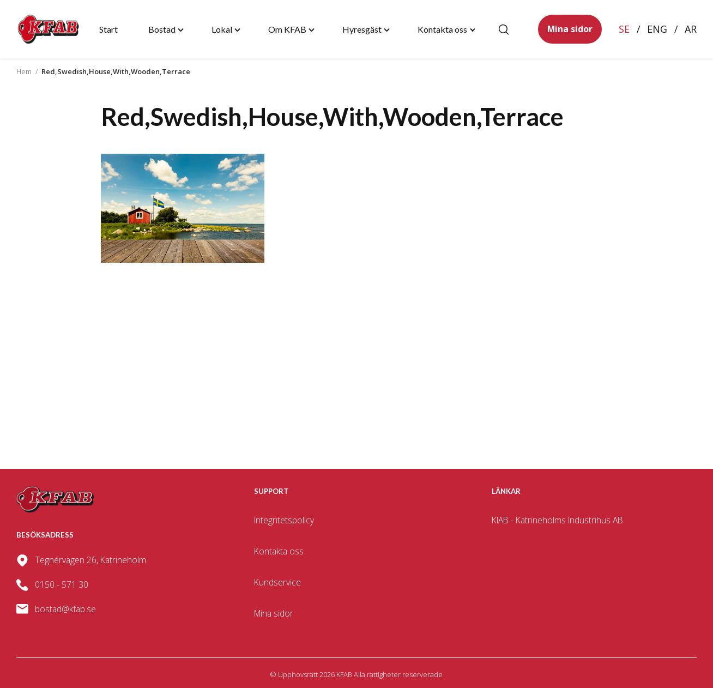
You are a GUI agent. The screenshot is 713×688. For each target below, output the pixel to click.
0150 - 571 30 (61, 584)
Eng (657, 28)
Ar (691, 28)
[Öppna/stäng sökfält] (503, 29)
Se (624, 28)
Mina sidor (570, 29)
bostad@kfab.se (65, 609)
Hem (24, 71)
